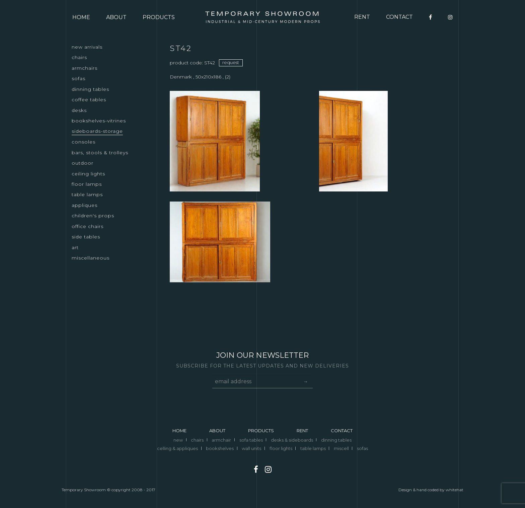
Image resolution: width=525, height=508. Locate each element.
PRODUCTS (159, 17)
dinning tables (336, 440)
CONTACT (399, 17)
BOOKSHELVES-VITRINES (99, 121)
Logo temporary (262, 17)
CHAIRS (79, 57)
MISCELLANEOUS (90, 258)
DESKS (79, 110)
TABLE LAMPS (87, 194)
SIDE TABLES (86, 237)
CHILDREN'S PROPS (93, 216)
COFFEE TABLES (89, 100)
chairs (197, 440)
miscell (341, 448)
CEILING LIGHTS (88, 174)
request (230, 62)
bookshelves (220, 448)
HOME (81, 17)
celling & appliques (177, 448)
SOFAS (78, 78)
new (178, 440)
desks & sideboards (292, 440)
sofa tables (251, 440)
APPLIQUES (84, 205)
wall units (251, 448)
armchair (221, 440)
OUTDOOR (82, 163)
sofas (362, 448)
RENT (362, 17)
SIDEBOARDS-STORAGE (97, 131)
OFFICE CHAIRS (87, 226)
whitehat (454, 489)
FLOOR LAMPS (87, 184)
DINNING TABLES (90, 89)
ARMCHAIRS (84, 68)
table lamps (313, 448)
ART (75, 247)
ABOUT (116, 17)
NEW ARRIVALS (87, 47)
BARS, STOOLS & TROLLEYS (100, 153)
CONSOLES (83, 142)
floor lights (281, 448)
